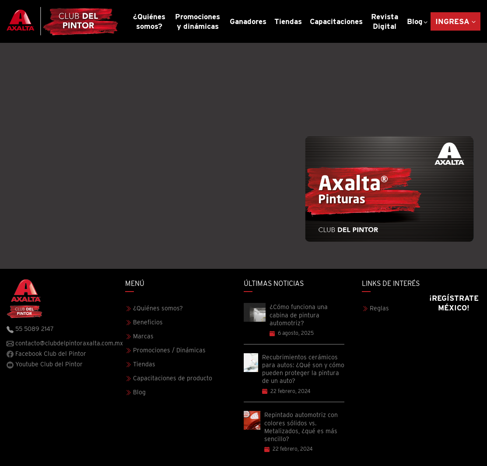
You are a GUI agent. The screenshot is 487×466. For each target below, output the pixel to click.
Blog (415, 21)
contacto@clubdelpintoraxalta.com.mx (65, 343)
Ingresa (452, 21)
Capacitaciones (336, 21)
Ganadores (248, 21)
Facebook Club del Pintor (46, 354)
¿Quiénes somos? (149, 21)
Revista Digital (384, 21)
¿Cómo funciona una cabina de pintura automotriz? (299, 314)
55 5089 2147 (30, 329)
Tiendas (288, 21)
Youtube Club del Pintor (45, 364)
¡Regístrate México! (454, 303)
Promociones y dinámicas (197, 21)
